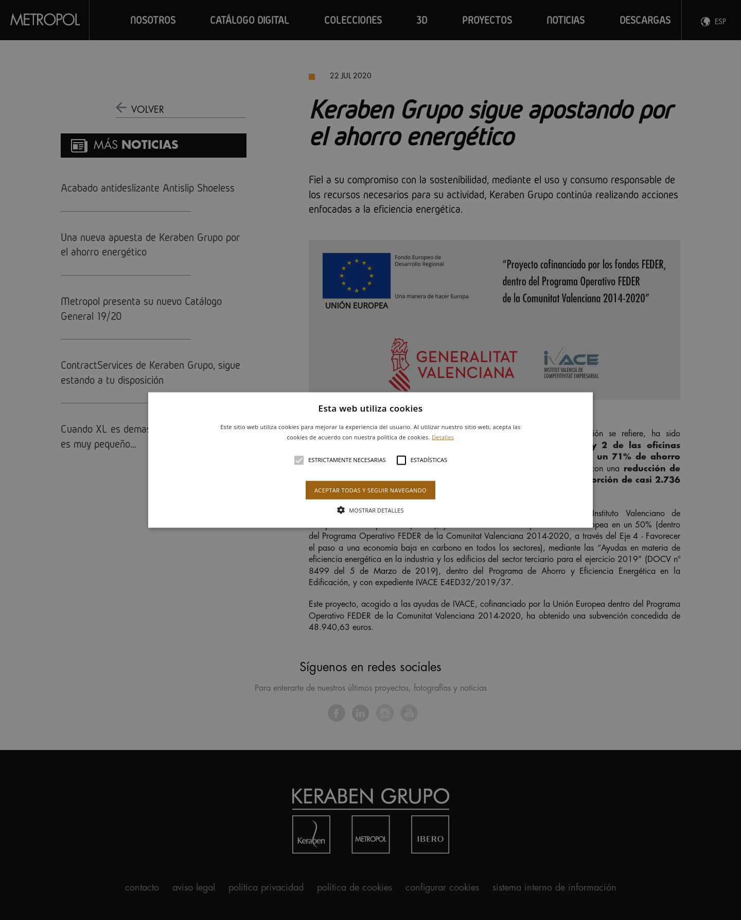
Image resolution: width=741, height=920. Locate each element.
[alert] (370, 460)
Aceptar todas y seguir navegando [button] (370, 489)
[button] (370, 460)
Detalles (443, 436)
